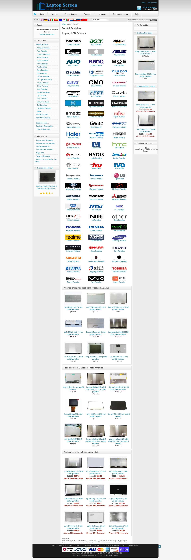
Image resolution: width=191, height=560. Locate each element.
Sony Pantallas (119, 250)
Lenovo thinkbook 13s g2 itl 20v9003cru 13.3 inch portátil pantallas (118, 441)
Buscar (40, 25)
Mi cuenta (102, 14)
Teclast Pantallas (73, 260)
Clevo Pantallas (42, 86)
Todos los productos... (44, 129)
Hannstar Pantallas (96, 136)
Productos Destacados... (45, 126)
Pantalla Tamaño (42, 115)
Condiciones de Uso (43, 146)
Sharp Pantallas (96, 250)
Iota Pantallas (73, 167)
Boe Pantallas (41, 73)
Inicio (143, 3)
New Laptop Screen (90, 555)
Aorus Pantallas (42, 57)
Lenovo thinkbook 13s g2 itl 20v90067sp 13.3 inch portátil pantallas (95, 441)
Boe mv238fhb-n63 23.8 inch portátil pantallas (145, 74)
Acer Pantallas (41, 51)
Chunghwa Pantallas (44, 80)
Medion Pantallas (73, 198)
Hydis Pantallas (96, 157)
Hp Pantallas (96, 147)
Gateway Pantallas (73, 126)
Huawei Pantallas (73, 157)
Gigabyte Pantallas (119, 126)
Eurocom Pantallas (96, 116)
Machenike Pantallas (73, 188)
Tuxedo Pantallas (73, 281)
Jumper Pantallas (73, 178)
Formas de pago (70, 14)
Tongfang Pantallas (96, 271)
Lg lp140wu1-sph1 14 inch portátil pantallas (145, 105)
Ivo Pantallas (119, 167)
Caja (137, 14)
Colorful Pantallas (43, 92)
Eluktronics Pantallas (119, 105)
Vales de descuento (43, 156)
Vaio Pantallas (96, 281)
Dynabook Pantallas (43, 108)
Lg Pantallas (119, 178)
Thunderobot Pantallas (119, 260)
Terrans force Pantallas (96, 260)
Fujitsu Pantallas (119, 116)
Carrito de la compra (149, 7)
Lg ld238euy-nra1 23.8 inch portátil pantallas (145, 129)
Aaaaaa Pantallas (42, 48)
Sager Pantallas (96, 240)
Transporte (88, 14)
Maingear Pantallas (96, 188)
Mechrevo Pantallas (119, 188)
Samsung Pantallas (119, 240)
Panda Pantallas (96, 229)
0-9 (121, 553)
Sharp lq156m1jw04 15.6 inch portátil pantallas (145, 51)
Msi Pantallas (96, 209)
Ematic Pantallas (73, 116)
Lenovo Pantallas (96, 178)
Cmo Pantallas (41, 89)
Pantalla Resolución (43, 118)
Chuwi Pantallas (42, 83)
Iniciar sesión (152, 3)
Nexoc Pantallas (73, 219)
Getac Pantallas (96, 126)
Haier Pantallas (73, 136)
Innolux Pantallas (119, 157)
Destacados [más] (144, 33)
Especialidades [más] (146, 86)
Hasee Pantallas (119, 136)
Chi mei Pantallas (42, 76)
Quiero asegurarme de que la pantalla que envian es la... (46, 186)
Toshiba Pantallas (119, 271)
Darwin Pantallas (42, 102)
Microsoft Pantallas (96, 198)
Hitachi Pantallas (73, 147)
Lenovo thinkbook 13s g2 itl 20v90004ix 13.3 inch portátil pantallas (96, 389)
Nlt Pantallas (96, 219)
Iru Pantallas (96, 167)
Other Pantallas (119, 219)
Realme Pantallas (73, 240)
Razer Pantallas (119, 229)
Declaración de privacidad (45, 143)
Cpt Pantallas (41, 95)
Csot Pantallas (41, 99)
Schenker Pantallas (73, 250)
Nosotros (54, 14)
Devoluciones (133, 545)
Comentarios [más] (45, 168)
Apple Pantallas (42, 61)
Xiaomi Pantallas (119, 281)
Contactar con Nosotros (44, 150)
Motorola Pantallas (73, 209)
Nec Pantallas (119, 209)
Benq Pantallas (42, 70)
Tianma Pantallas (73, 271)
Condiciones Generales (44, 140)
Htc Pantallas (119, 147)
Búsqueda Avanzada (47, 34)
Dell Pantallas (41, 105)
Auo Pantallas (41, 67)
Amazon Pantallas (43, 54)
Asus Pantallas (41, 64)
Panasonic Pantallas (73, 229)
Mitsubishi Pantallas (119, 198)
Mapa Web (40, 153)
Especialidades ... (42, 123)
